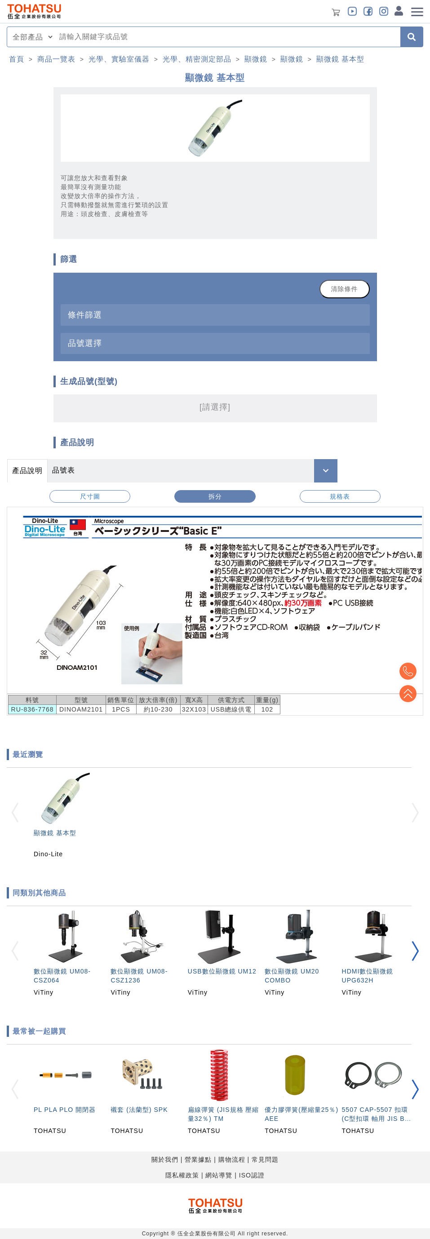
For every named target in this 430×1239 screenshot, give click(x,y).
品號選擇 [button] (85, 343)
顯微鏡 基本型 (340, 59)
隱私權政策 (182, 1175)
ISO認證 (252, 1175)
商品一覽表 (56, 59)
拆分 (215, 496)
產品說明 (27, 470)
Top (408, 694)
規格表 (340, 496)
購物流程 (231, 1159)
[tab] (215, 314)
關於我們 (164, 1159)
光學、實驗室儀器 (119, 59)
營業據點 (198, 1159)
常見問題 (265, 1159)
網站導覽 (218, 1175)
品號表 (63, 470)
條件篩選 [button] (85, 314)
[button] (415, 951)
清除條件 (344, 288)
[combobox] (227, 37)
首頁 (16, 59)
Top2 (408, 671)
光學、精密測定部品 (197, 59)
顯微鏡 (255, 59)
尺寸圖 (90, 496)
